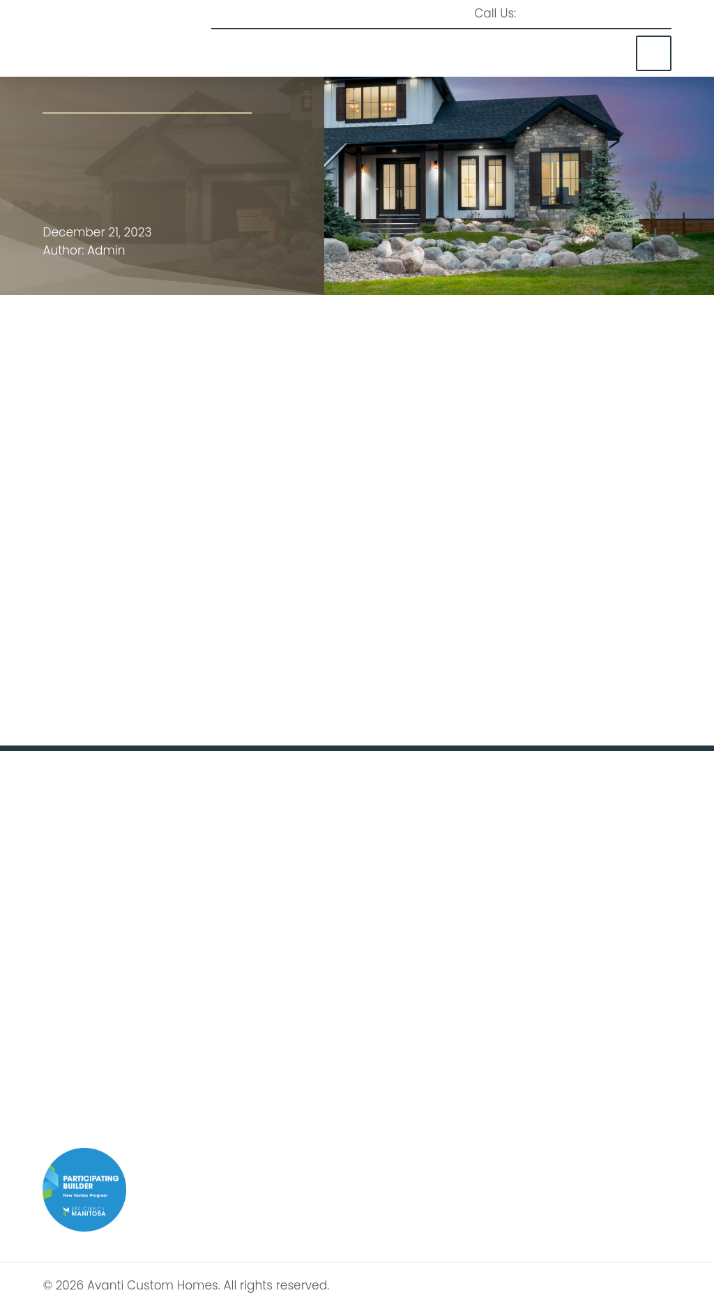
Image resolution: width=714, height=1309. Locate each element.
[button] (653, 53)
